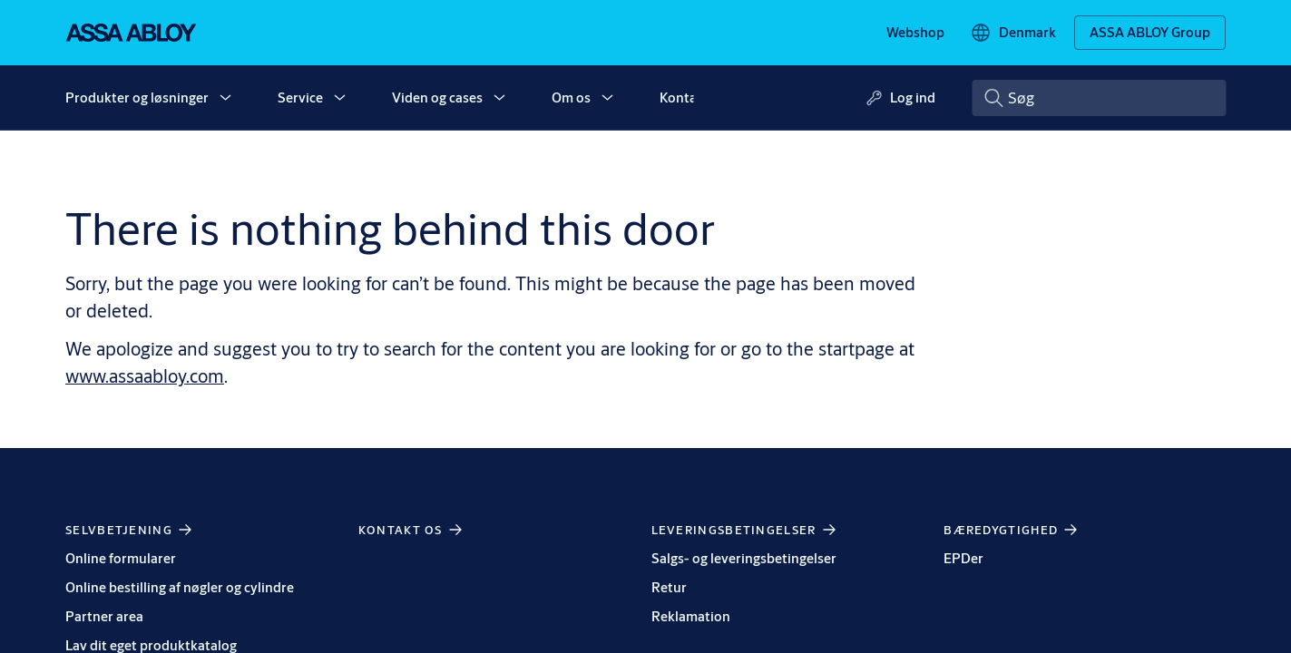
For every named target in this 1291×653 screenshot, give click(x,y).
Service (300, 97)
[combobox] (1099, 98)
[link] (915, 33)
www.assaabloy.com (144, 376)
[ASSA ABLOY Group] (1150, 32)
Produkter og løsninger (137, 97)
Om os (571, 97)
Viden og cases (437, 97)
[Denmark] (1013, 33)
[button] (225, 98)
